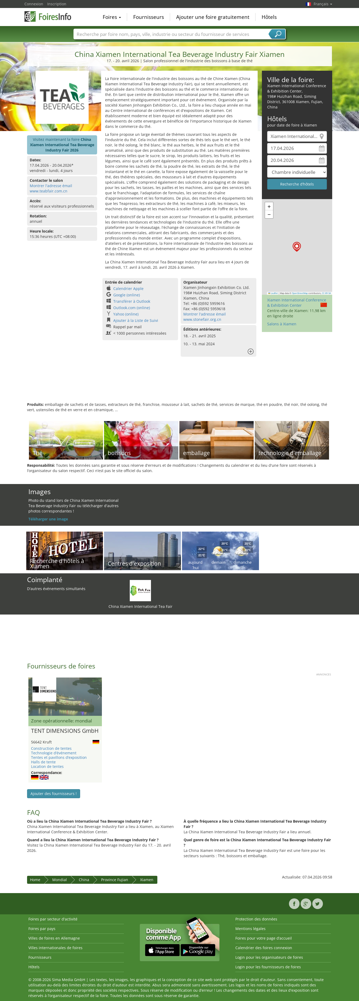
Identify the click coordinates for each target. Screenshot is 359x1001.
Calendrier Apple (128, 288)
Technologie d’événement (53, 752)
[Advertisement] (179, 385)
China (84, 879)
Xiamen (146, 879)
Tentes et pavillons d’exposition (59, 757)
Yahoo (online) (126, 314)
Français (323, 3)
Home (35, 879)
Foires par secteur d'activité (52, 919)
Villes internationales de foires (55, 947)
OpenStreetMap (300, 293)
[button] (296, 246)
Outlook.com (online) (131, 307)
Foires (112, 17)
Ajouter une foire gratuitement (212, 17)
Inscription (56, 3)
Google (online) (126, 294)
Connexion (33, 3)
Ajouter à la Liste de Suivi (135, 320)
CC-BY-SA (326, 293)
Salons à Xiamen (281, 323)
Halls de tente (43, 761)
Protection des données (256, 919)
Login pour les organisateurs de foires (269, 957)
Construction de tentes (51, 748)
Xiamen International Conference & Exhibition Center (296, 302)
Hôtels (269, 17)
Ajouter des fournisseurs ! (54, 793)
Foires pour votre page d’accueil (263, 938)
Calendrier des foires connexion (263, 947)
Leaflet (273, 293)
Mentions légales (250, 928)
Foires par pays (41, 928)
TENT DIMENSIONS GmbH (64, 730)
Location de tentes (47, 766)
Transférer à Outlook (131, 301)
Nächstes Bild (99, 696)
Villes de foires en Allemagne (54, 938)
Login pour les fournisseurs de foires (268, 966)
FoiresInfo (50, 16)
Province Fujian (114, 879)
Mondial (59, 879)
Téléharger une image (48, 518)
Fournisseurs (148, 17)
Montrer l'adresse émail (51, 185)
